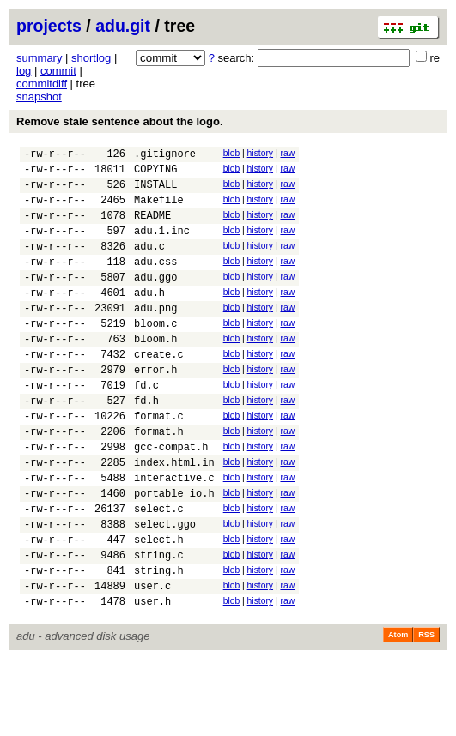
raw (287, 153)
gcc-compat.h (171, 498)
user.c (152, 660)
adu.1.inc (162, 245)
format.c (159, 462)
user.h (152, 678)
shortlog (91, 57)
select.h (159, 606)
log (23, 70)
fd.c (146, 426)
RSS (426, 712)
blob (231, 153)
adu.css (155, 281)
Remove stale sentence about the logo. (119, 121)
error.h (155, 408)
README (152, 227)
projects (49, 25)
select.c (159, 570)
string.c (159, 624)
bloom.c (155, 354)
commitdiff (41, 83)
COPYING (155, 173)
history (260, 153)
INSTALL (155, 191)
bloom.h (155, 372)
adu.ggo (155, 300)
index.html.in (174, 516)
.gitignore (165, 155)
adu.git (122, 25)
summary (39, 57)
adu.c (149, 263)
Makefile (159, 209)
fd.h (146, 444)
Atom (398, 712)
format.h (159, 480)
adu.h (149, 318)
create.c (159, 390)
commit (58, 70)
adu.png (155, 336)
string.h (159, 642)
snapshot (39, 96)
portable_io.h (174, 552)
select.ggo (165, 588)
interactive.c (174, 534)
